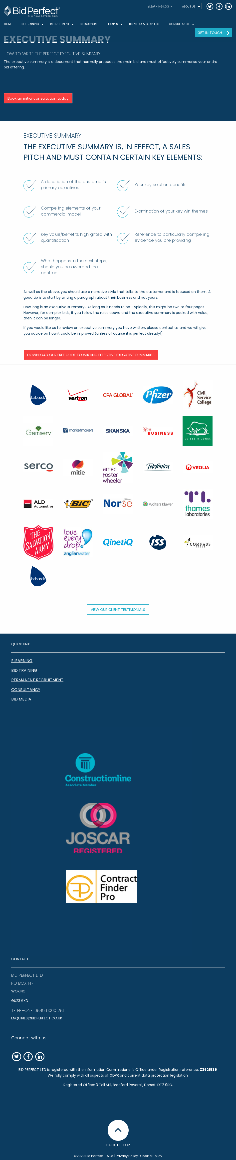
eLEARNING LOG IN (160, 6)
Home (8, 24)
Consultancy (25, 690)
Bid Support (88, 24)
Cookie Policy (151, 1156)
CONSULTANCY (179, 24)
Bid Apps (112, 24)
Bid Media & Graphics (144, 24)
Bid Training (24, 670)
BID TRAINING (30, 24)
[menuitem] (160, 6)
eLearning (21, 661)
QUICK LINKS (21, 644)
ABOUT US (189, 6)
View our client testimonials (118, 609)
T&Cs (109, 1156)
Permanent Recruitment (37, 680)
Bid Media (21, 699)
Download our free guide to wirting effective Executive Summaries (91, 354)
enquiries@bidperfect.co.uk (36, 1018)
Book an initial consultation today (37, 98)
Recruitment (59, 24)
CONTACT (20, 958)
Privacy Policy (127, 1156)
